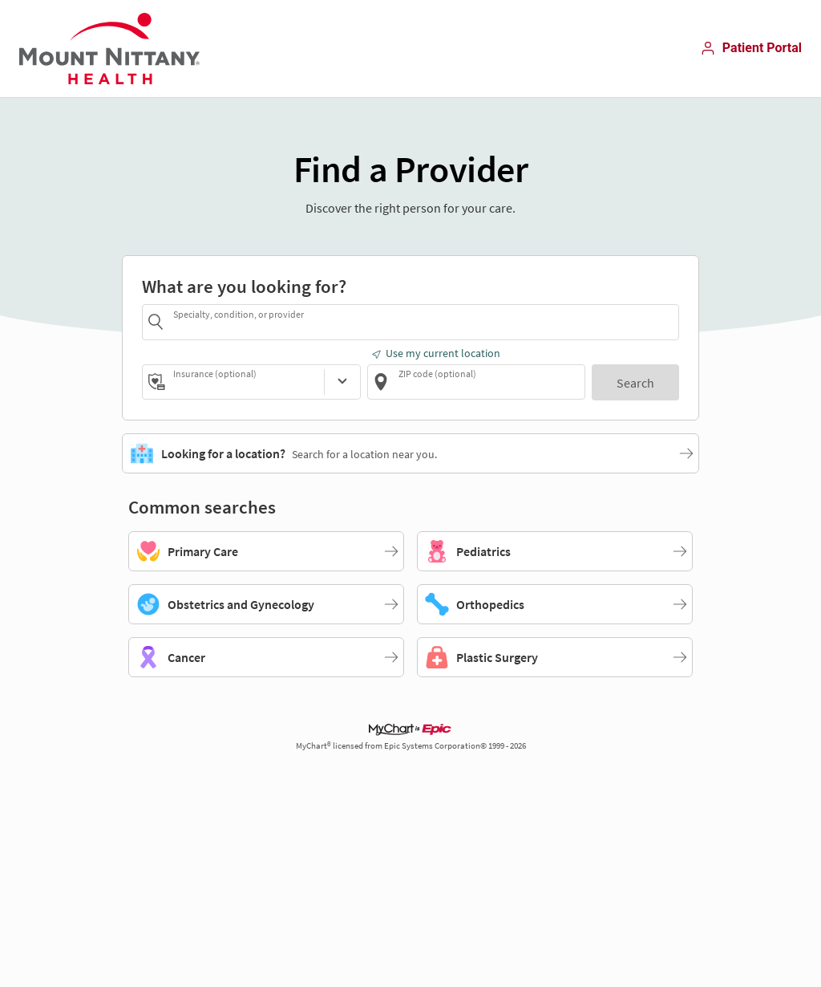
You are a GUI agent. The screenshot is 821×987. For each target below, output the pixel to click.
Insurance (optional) (215, 374)
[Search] (635, 382)
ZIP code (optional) (437, 374)
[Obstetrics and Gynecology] (266, 604)
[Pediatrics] (555, 551)
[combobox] (423, 321)
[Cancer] (266, 657)
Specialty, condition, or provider (238, 314)
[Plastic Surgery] (555, 657)
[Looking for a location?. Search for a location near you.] (410, 453)
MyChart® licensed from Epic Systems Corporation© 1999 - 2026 (411, 746)
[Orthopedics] (555, 604)
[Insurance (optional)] (342, 382)
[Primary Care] (266, 551)
